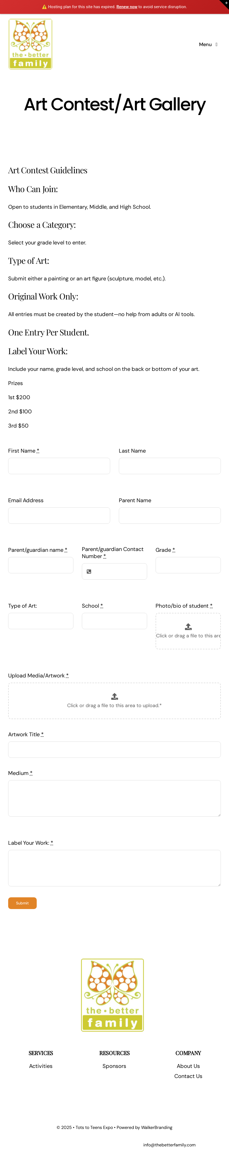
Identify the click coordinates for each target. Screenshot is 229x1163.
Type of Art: (22, 605)
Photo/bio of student (184, 605)
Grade (165, 549)
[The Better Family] (30, 20)
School (92, 605)
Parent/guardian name (37, 549)
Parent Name (135, 500)
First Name (23, 450)
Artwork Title (26, 734)
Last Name (132, 450)
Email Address (26, 500)
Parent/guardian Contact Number (113, 553)
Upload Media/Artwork (38, 675)
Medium (20, 773)
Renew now (126, 6)
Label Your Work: (30, 842)
